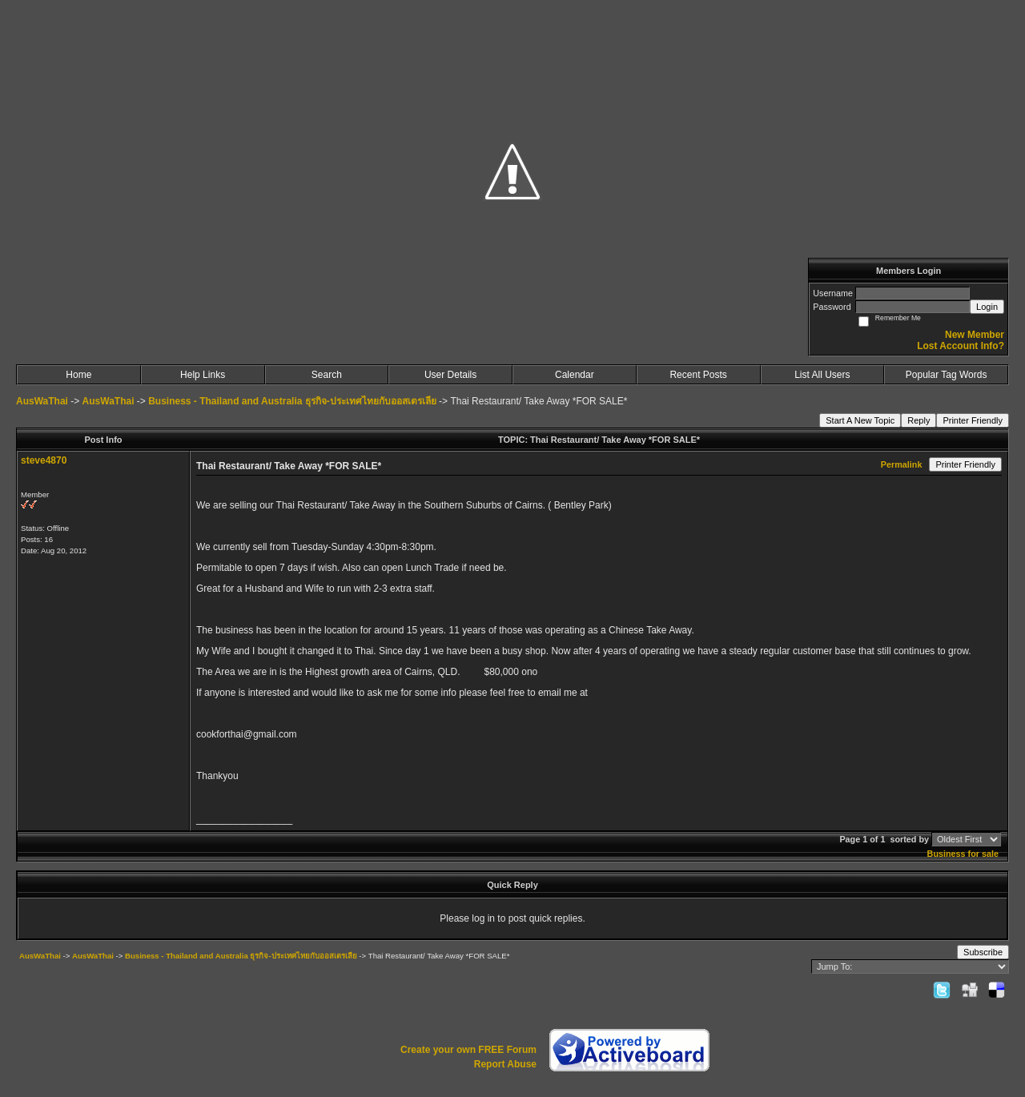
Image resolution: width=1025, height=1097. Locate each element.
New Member (974, 334)
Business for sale (963, 853)
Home (78, 374)
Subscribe (983, 952)
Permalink (901, 464)
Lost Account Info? (960, 346)
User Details (450, 374)
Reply (918, 420)
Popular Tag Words (946, 374)
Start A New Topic (860, 420)
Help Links (202, 374)
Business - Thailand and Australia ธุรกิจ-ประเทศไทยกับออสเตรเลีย (292, 401)
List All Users (822, 374)
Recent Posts (697, 374)
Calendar (574, 374)
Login (987, 306)
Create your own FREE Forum (468, 1049)
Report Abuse (505, 1064)
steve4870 (43, 460)
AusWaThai (42, 401)
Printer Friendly (973, 420)
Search (327, 374)
